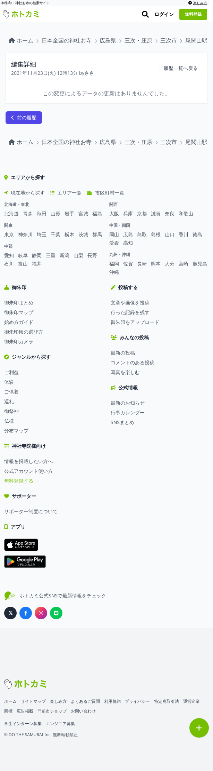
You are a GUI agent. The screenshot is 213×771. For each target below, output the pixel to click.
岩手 (69, 213)
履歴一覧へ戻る (181, 68)
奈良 (169, 213)
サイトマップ (33, 701)
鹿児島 (200, 263)
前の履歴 (23, 117)
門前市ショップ (52, 711)
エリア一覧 (66, 192)
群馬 (97, 234)
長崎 (142, 263)
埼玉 (41, 234)
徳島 (197, 234)
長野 (92, 255)
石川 (9, 263)
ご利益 (11, 372)
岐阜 (23, 255)
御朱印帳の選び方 (23, 331)
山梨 (78, 255)
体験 (9, 382)
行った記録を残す (130, 312)
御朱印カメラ (18, 341)
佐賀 (128, 263)
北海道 (11, 213)
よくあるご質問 (85, 701)
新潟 (64, 255)
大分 (169, 263)
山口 (169, 234)
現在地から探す (24, 192)
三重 (51, 255)
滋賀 (156, 213)
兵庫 (128, 213)
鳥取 (142, 234)
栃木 (69, 234)
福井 (37, 263)
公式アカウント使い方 (28, 471)
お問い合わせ (83, 711)
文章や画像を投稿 (130, 302)
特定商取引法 (166, 701)
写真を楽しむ (125, 372)
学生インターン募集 (23, 723)
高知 (128, 242)
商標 (8, 711)
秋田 (41, 213)
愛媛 (114, 242)
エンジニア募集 (60, 723)
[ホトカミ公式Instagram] (41, 613)
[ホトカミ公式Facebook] (25, 613)
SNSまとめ (122, 422)
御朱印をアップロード (135, 322)
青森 (28, 213)
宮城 (83, 213)
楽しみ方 (200, 2)
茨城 (83, 234)
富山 (23, 263)
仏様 (9, 421)
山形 (55, 213)
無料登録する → (22, 480)
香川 (183, 234)
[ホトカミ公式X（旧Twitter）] (10, 613)
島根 (156, 234)
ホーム (10, 701)
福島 (97, 213)
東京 (9, 234)
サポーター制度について (31, 511)
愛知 (9, 255)
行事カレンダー (128, 412)
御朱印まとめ (18, 302)
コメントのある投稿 (132, 362)
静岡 (37, 255)
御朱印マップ (18, 312)
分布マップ (16, 430)
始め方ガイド (18, 322)
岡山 (114, 234)
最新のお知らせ (128, 402)
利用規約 (112, 701)
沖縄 (114, 272)
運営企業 (191, 701)
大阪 (114, 213)
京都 (142, 213)
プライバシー (137, 701)
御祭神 (11, 411)
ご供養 (11, 391)
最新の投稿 (123, 352)
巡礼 (9, 401)
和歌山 (186, 213)
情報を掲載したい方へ (28, 461)
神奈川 (25, 234)
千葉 (55, 234)
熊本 (156, 263)
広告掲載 (25, 711)
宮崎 (183, 263)
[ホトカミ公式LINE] (56, 613)
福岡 (114, 263)
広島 (128, 234)
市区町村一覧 (105, 192)
